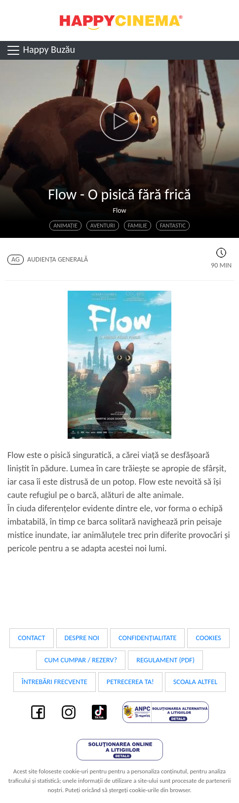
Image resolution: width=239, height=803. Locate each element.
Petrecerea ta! (130, 681)
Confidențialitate (148, 637)
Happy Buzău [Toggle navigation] (40, 50)
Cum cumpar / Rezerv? (80, 659)
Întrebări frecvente (54, 681)
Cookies (208, 637)
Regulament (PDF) (165, 659)
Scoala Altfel (195, 681)
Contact (31, 637)
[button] (119, 121)
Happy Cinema (119, 20)
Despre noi (82, 637)
